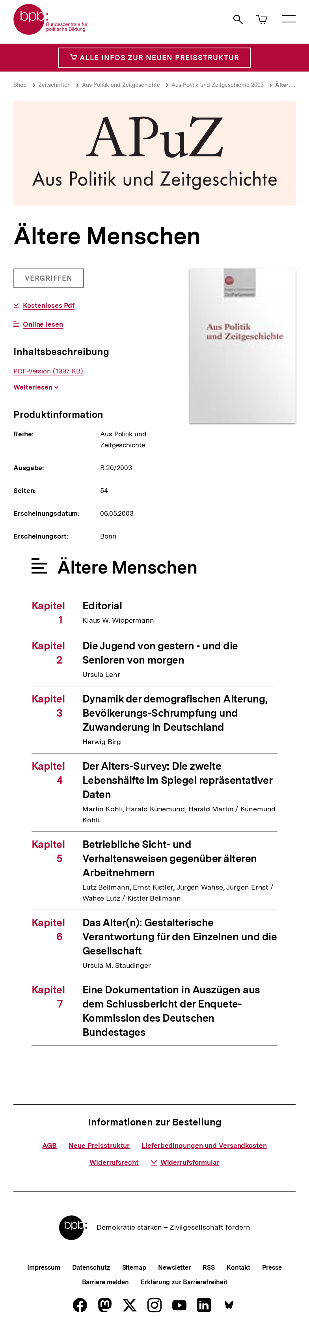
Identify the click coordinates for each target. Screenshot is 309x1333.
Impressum (43, 1267)
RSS (209, 1267)
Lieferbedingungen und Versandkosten (204, 1145)
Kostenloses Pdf (49, 306)
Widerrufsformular (185, 1162)
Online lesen (43, 324)
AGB (49, 1145)
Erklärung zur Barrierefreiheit (184, 1282)
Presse (271, 1267)
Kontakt (238, 1267)
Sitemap (134, 1267)
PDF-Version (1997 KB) (48, 371)
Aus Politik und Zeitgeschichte (121, 85)
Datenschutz (91, 1267)
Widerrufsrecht (114, 1162)
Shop (20, 85)
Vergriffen (49, 281)
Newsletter (174, 1267)
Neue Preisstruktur (99, 1145)
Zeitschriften (54, 85)
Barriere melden (105, 1282)
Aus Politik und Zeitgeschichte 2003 (217, 85)
